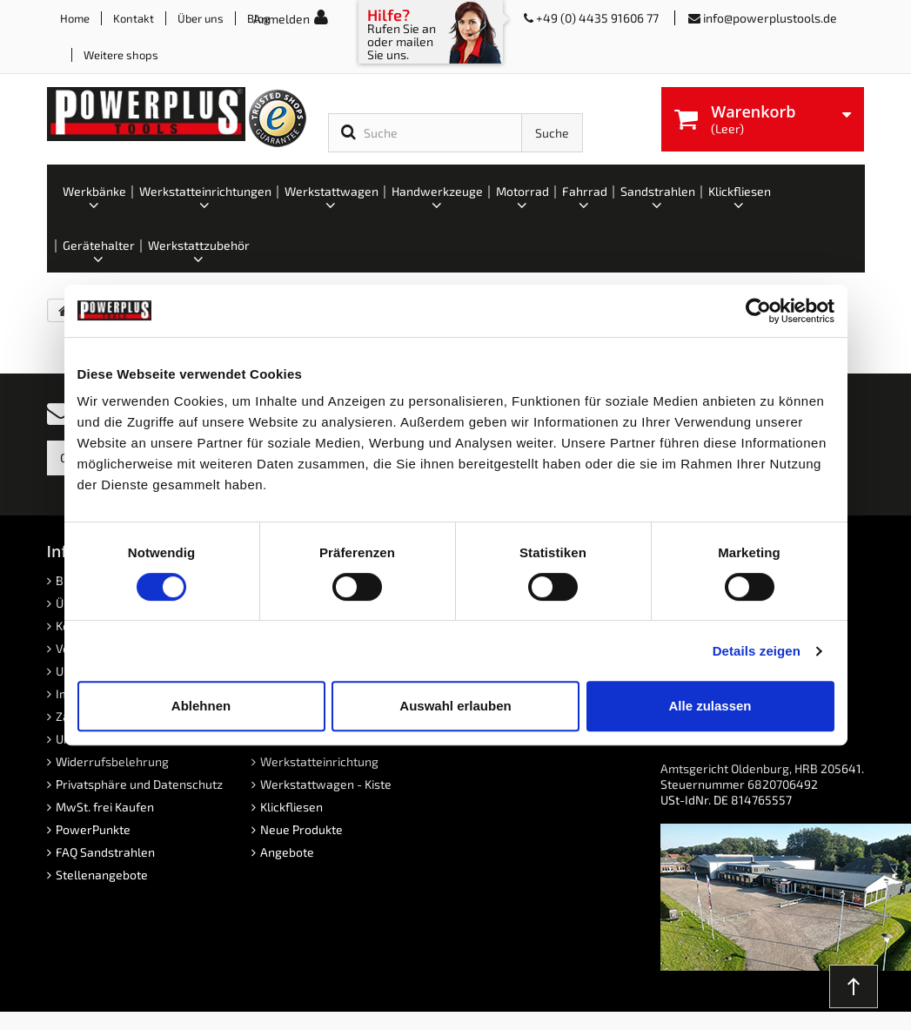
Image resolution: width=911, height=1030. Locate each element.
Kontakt (133, 18)
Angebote (287, 852)
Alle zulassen (709, 705)
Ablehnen (201, 705)
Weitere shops (121, 55)
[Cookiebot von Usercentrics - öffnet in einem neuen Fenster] (758, 311)
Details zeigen (756, 650)
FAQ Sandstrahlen (105, 852)
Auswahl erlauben (455, 705)
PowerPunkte (93, 829)
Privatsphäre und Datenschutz (139, 784)
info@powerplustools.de (770, 17)
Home (75, 18)
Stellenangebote (102, 874)
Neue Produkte (301, 829)
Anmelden (281, 18)
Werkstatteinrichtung (319, 761)
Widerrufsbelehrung (112, 761)
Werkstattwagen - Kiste (326, 784)
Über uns (201, 18)
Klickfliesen (291, 806)
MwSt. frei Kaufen (105, 806)
